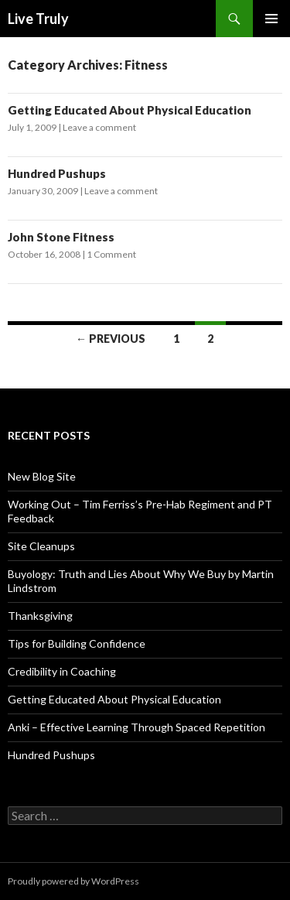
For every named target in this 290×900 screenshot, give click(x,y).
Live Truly (38, 18)
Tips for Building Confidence (76, 643)
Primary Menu (271, 18)
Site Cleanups (41, 546)
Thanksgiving (40, 615)
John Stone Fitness (61, 237)
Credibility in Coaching (62, 671)
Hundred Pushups (57, 173)
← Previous (110, 338)
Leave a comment (99, 127)
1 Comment (111, 254)
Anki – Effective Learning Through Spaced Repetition (136, 727)
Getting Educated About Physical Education (129, 110)
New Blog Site (42, 476)
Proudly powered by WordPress (73, 881)
